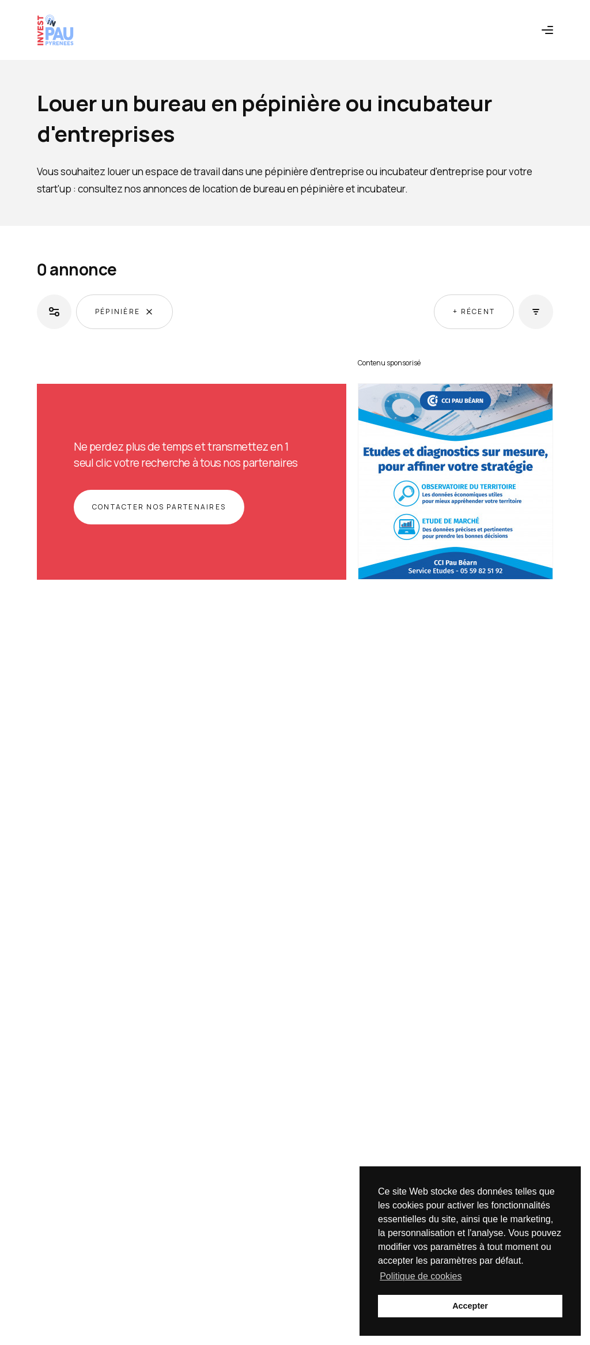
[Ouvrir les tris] (536, 311)
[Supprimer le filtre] (149, 311)
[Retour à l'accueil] (55, 30)
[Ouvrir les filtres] (54, 311)
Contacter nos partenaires (159, 507)
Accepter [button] (470, 1305)
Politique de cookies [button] (421, 1276)
